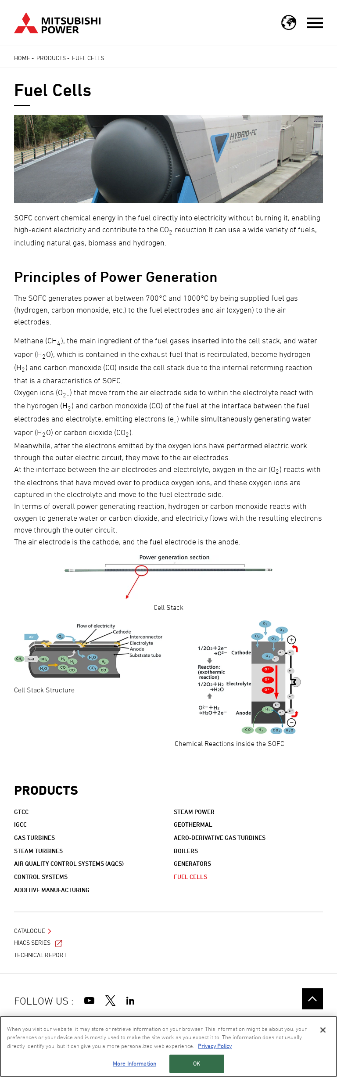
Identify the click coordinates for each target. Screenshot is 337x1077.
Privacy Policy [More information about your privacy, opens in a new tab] (215, 1049)
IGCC (20, 824)
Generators (192, 863)
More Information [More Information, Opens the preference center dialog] (134, 1067)
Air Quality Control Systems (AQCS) (69, 863)
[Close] (323, 1034)
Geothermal (193, 824)
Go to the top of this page (312, 998)
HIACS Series (38, 942)
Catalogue (29, 930)
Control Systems (41, 876)
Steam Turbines (38, 850)
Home (22, 57)
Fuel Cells (190, 876)
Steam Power (194, 811)
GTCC (21, 811)
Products (51, 57)
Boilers (186, 850)
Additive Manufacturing (52, 889)
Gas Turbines (34, 837)
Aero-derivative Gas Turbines (219, 837)
